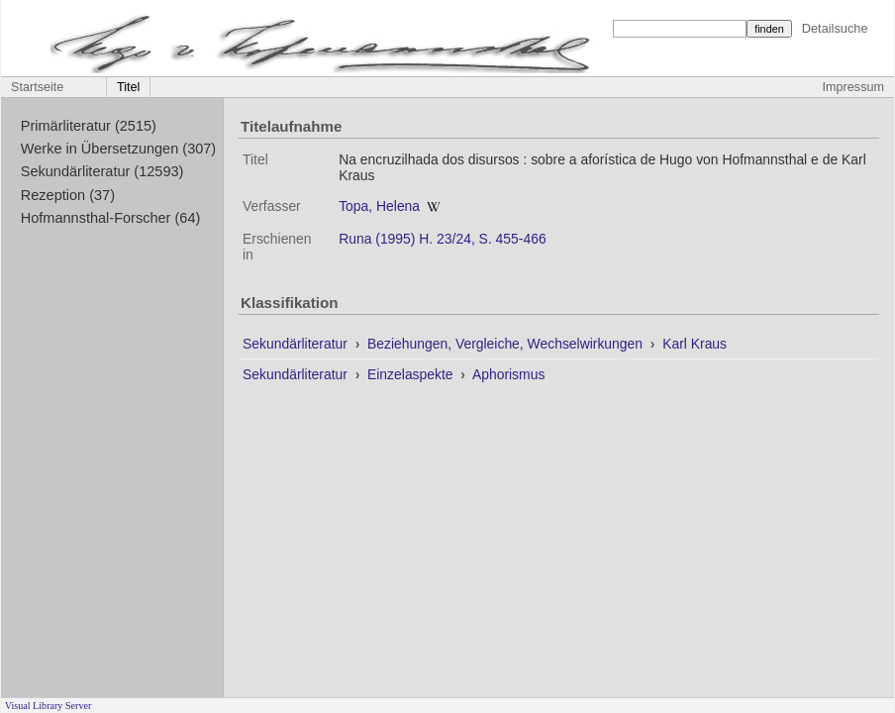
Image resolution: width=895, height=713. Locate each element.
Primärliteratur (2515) (88, 126)
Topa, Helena (379, 206)
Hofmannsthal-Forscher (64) (111, 218)
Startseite (37, 87)
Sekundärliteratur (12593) (102, 171)
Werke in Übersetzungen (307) (118, 148)
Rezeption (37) (68, 195)
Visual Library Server (48, 705)
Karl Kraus (694, 344)
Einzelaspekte (411, 374)
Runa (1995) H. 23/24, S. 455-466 (443, 239)
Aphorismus (508, 374)
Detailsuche (835, 28)
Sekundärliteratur (297, 344)
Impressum (853, 87)
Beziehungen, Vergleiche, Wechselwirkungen (506, 344)
